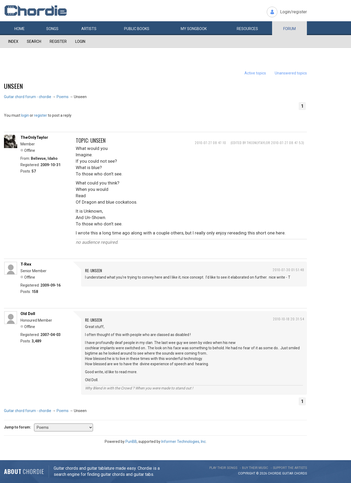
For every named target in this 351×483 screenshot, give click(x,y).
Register (58, 41)
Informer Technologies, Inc (183, 441)
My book (194, 29)
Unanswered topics (291, 73)
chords (300, 473)
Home (19, 29)
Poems (63, 97)
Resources (247, 29)
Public (136, 29)
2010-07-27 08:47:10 (210, 142)
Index (13, 41)
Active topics (255, 73)
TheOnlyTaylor (34, 137)
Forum (289, 29)
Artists (88, 29)
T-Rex (25, 264)
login (25, 115)
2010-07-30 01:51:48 (288, 269)
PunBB (131, 441)
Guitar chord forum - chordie (27, 97)
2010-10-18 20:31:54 (288, 319)
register (40, 115)
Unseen (13, 86)
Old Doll (27, 313)
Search (34, 41)
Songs (52, 29)
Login (80, 41)
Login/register (293, 11)
